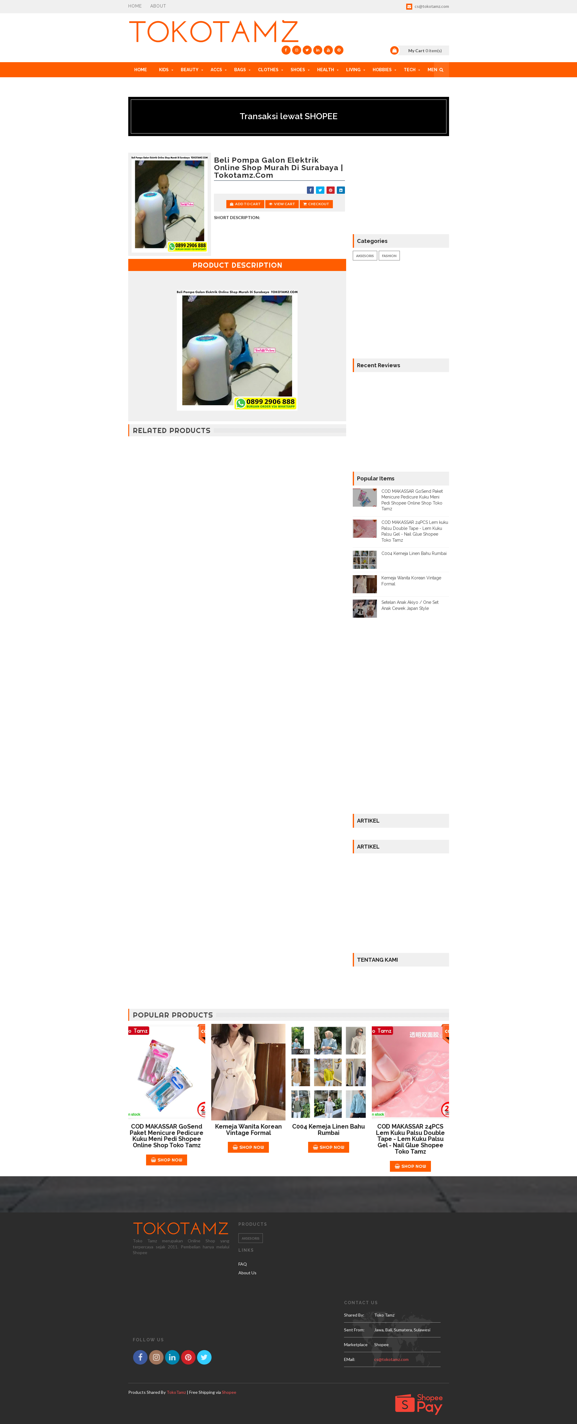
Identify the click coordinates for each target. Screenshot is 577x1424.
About (158, 6)
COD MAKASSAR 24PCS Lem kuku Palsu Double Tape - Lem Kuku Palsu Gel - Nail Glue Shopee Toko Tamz (410, 1139)
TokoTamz (176, 1392)
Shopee (229, 1392)
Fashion (389, 256)
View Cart (282, 204)
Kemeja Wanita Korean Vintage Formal (248, 1129)
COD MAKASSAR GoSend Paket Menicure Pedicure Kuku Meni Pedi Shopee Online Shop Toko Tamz (166, 1136)
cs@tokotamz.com (427, 7)
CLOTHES (268, 69)
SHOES (298, 69)
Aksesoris (365, 256)
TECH (410, 69)
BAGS (240, 69)
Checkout (316, 204)
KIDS (164, 69)
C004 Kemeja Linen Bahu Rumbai (414, 553)
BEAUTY (190, 69)
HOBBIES (382, 69)
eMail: (349, 1359)
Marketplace (356, 1344)
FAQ (242, 1263)
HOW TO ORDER (151, 84)
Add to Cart (245, 204)
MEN (432, 69)
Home (135, 6)
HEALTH (325, 69)
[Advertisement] (237, 490)
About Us (247, 1272)
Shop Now (166, 1160)
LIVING (353, 69)
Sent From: (354, 1329)
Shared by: (354, 1314)
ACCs (216, 69)
